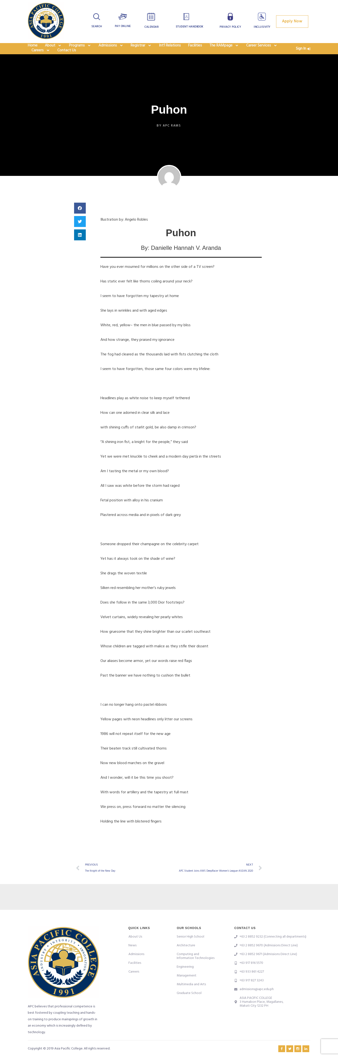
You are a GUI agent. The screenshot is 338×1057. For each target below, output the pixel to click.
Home (33, 48)
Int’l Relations (170, 48)
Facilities (195, 48)
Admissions (110, 48)
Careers (40, 59)
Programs (80, 48)
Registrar (141, 48)
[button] (80, 219)
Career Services (261, 48)
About (53, 48)
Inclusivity (262, 27)
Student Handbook (189, 26)
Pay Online (122, 26)
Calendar (151, 27)
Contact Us (66, 60)
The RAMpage (224, 48)
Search (96, 26)
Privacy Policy (230, 27)
